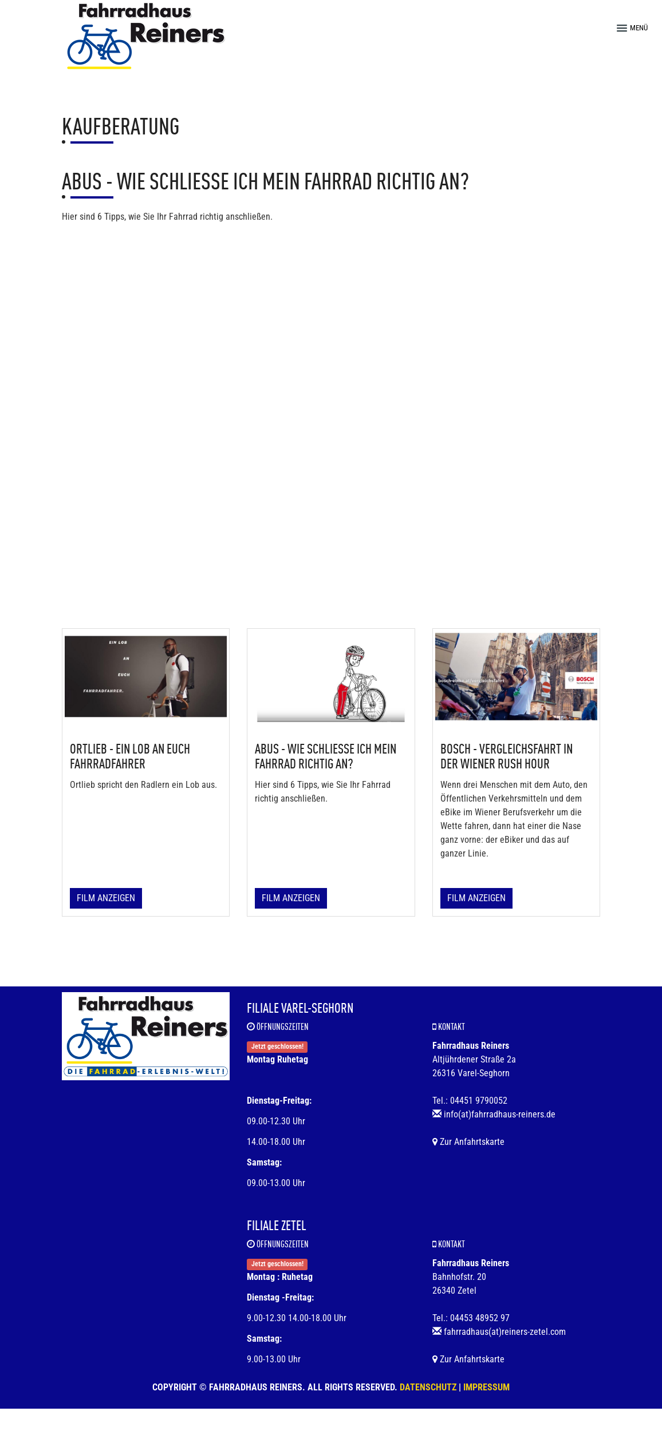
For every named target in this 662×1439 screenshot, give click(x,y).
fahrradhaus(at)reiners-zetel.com (505, 1331)
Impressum (486, 1387)
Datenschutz (428, 1387)
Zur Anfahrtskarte (468, 1141)
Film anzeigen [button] (106, 898)
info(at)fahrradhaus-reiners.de (499, 1114)
